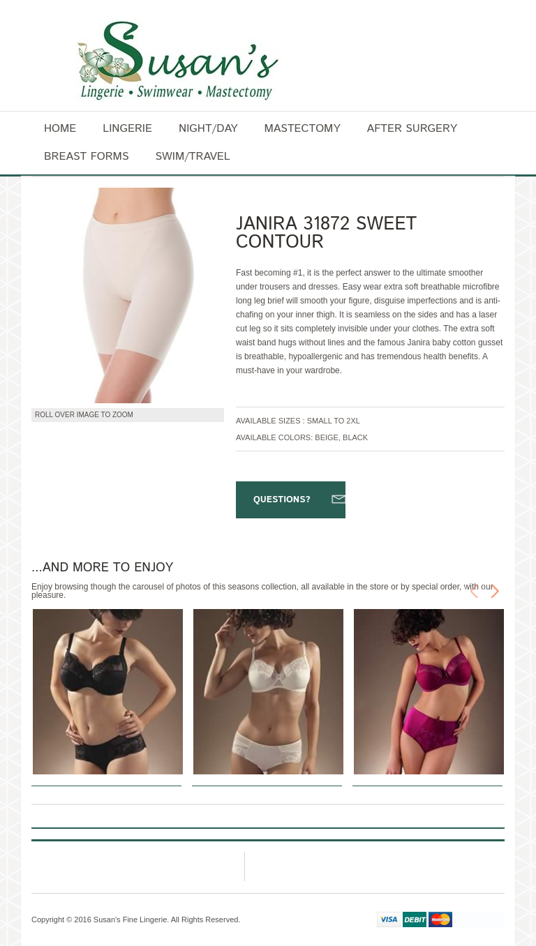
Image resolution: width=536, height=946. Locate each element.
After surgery (412, 129)
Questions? (282, 499)
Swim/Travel (192, 157)
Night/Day (208, 129)
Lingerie (127, 129)
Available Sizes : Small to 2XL (298, 420)
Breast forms (86, 157)
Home (60, 129)
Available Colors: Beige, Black (302, 437)
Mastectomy (302, 129)
